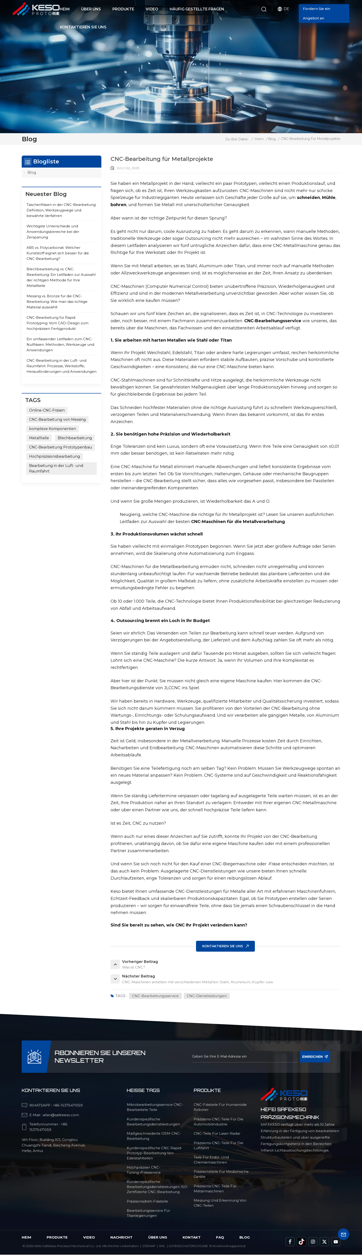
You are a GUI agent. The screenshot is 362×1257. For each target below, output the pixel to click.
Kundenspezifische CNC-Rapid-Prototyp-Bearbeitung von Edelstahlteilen (154, 1155)
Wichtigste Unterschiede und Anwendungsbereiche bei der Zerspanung (53, 232)
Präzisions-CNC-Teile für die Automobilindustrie (218, 1124)
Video (152, 9)
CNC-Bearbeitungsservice (156, 998)
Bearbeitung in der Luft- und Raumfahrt (56, 468)
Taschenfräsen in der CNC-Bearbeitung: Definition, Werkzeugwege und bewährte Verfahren (61, 210)
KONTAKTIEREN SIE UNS (222, 946)
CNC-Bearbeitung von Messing (57, 419)
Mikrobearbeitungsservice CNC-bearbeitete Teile (155, 1109)
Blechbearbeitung (75, 438)
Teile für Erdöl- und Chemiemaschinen (211, 1162)
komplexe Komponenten (52, 429)
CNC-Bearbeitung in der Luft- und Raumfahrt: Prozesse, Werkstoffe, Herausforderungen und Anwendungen (62, 366)
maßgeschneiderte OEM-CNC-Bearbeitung (154, 1138)
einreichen (315, 1059)
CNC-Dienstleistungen (208, 998)
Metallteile (39, 438)
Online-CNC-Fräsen (47, 410)
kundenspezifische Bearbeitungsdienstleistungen (153, 1124)
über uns (157, 1239)
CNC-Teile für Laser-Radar (217, 1136)
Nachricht (121, 1239)
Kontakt (192, 1239)
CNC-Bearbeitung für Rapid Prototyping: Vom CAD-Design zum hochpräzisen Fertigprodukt (57, 323)
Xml (162, 1248)
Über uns (91, 9)
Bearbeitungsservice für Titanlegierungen (148, 1215)
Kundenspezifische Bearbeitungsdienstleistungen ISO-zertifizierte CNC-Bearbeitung (157, 1189)
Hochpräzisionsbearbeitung (54, 456)
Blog (272, 139)
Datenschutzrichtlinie (188, 1248)
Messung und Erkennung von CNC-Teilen (220, 1205)
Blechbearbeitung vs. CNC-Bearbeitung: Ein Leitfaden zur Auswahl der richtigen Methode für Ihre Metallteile (61, 277)
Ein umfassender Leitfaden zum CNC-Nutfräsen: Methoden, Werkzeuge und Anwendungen (60, 344)
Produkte (123, 9)
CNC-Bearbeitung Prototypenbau (60, 447)
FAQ (220, 1239)
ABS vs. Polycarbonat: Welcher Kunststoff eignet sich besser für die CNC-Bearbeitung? (58, 253)
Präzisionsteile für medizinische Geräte (221, 1176)
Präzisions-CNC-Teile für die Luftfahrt (218, 1147)
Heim (65, 9)
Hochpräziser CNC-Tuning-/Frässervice (144, 1172)
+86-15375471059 (68, 1107)
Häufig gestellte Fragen (197, 9)
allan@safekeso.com (61, 1117)
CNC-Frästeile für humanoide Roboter (220, 1109)
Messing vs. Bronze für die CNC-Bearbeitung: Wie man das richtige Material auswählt (57, 302)
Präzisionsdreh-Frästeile (147, 1203)
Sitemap (148, 1248)
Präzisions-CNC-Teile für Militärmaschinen (215, 1191)
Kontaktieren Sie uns (83, 27)
